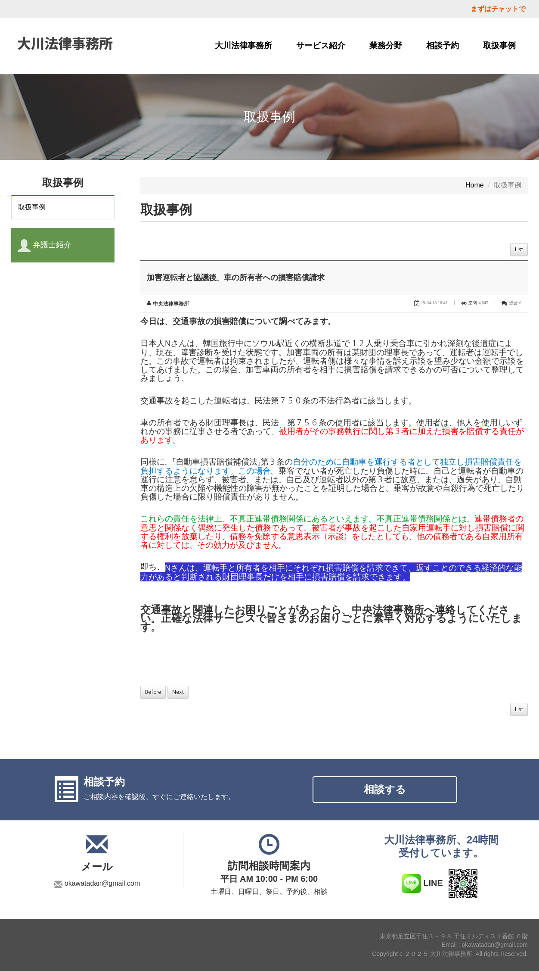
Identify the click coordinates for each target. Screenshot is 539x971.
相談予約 (442, 45)
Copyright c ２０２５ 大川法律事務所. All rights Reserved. (450, 953)
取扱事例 (499, 45)
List (519, 249)
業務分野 (385, 45)
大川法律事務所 (243, 45)
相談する (385, 789)
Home (474, 185)
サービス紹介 (320, 45)
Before (153, 692)
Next (178, 692)
